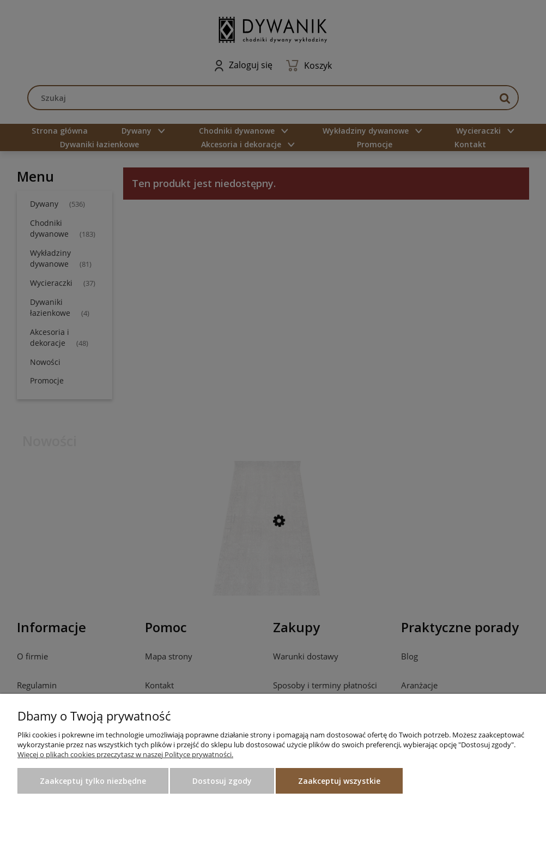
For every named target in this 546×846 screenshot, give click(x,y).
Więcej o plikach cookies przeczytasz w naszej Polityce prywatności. (125, 754)
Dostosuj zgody (222, 781)
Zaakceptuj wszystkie (339, 781)
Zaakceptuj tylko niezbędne (93, 781)
